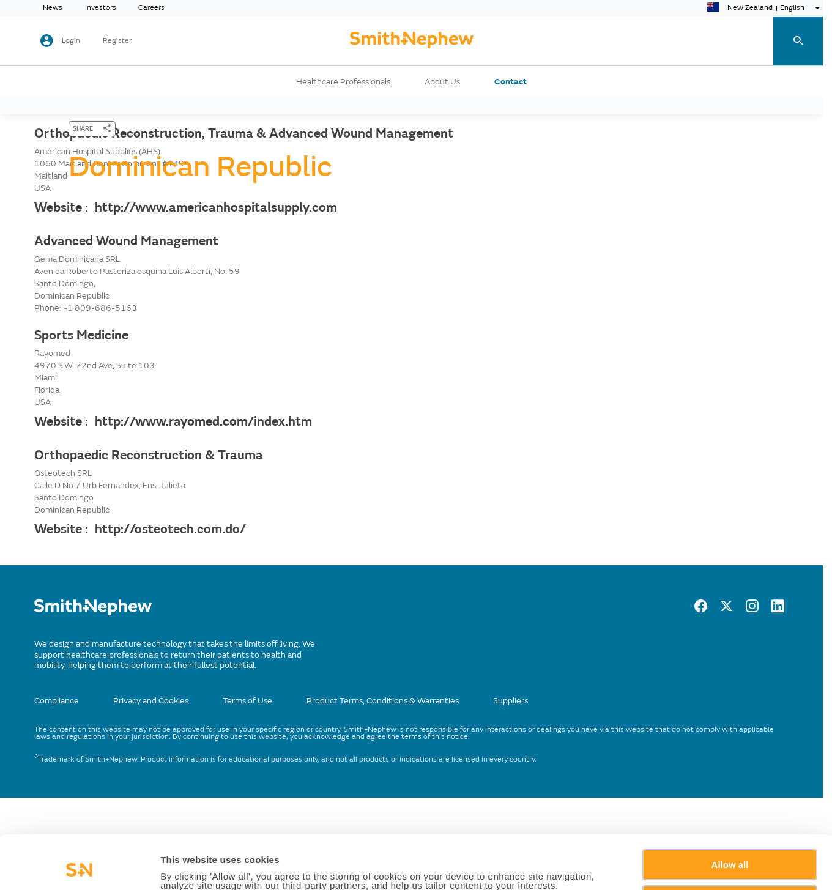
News (52, 8)
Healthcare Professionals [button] (343, 82)
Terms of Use (247, 700)
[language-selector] (765, 7)
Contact (510, 82)
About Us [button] (442, 82)
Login (71, 40)
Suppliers (510, 700)
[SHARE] (92, 128)
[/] (93, 612)
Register (117, 41)
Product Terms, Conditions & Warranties (382, 700)
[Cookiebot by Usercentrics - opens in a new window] (79, 866)
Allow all (730, 814)
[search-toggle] (797, 41)
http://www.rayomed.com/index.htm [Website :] (203, 421)
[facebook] (700, 609)
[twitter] (726, 609)
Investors (100, 8)
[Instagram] (752, 609)
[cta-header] (412, 41)
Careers (151, 8)
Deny (730, 850)
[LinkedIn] (777, 609)
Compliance (56, 700)
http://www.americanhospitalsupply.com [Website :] (216, 207)
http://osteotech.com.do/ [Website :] (170, 529)
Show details (188, 866)
